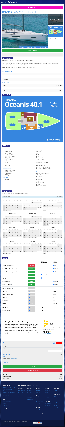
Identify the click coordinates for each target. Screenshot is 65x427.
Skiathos (29, 399)
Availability (32, 55)
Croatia (20, 388)
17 (9, 207)
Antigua (56, 402)
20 (17, 207)
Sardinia (41, 401)
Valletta (38, 409)
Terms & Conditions (7, 401)
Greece (29, 388)
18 (12, 207)
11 (12, 205)
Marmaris (47, 405)
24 (9, 209)
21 (20, 207)
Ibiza (51, 390)
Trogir (19, 394)
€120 (43, 307)
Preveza (32, 396)
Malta (38, 407)
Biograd (22, 394)
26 (15, 209)
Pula (24, 390)
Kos (28, 392)
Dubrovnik (20, 390)
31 (9, 210)
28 (20, 209)
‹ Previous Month (6, 196)
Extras (39, 55)
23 (6, 209)
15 (3, 207)
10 (9, 205)
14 (20, 205)
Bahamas (60, 402)
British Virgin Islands (57, 404)
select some (14, 358)
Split (22, 392)
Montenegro (40, 413)
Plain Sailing (6, 385)
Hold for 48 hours (32, 370)
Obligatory (31, 265)
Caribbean (57, 400)
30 (6, 210)
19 (15, 207)
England (56, 388)
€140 (55, 294)
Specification (12, 55)
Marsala (38, 398)
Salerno (38, 401)
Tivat (37, 415)
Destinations (22, 385)
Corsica (38, 390)
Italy (37, 396)
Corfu (28, 394)
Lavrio (31, 390)
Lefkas (28, 396)
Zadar (22, 396)
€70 (55, 291)
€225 (55, 288)
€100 (55, 300)
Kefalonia (32, 394)
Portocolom (48, 394)
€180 (55, 265)
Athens (28, 390)
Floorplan (19, 55)
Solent (55, 390)
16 (6, 207)
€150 (55, 297)
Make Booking (32, 367)
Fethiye (47, 403)
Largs (55, 396)
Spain (47, 388)
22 (3, 209)
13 (17, 205)
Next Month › (59, 196)
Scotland (57, 394)
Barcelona (47, 390)
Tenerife (47, 397)
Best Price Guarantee (8, 395)
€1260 (55, 303)
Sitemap (5, 405)
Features (25, 55)
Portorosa (38, 400)
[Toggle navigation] (62, 2)
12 (15, 205)
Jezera (19, 396)
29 (3, 210)
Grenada (56, 407)
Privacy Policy (6, 403)
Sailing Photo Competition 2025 (9, 393)
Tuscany (38, 403)
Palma (46, 392)
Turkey (47, 401)
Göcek (50, 403)
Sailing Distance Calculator (9, 387)
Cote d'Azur (39, 392)
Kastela (19, 392)
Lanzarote (47, 396)
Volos (32, 399)
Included (31, 268)
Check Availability (32, 50)
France (38, 388)
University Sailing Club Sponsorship (8, 390)
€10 (43, 310)
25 (12, 209)
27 (17, 209)
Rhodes (30, 392)
